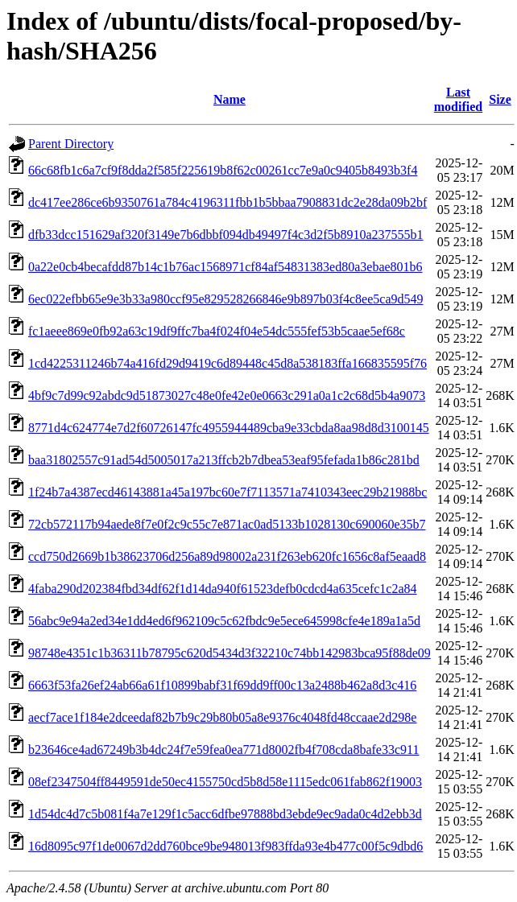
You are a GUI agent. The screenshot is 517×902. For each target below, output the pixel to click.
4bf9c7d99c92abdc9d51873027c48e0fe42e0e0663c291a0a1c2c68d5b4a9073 (226, 395)
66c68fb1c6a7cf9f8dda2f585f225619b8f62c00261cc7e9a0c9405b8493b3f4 (222, 170)
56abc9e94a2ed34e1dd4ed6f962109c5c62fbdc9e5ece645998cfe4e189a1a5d (224, 621)
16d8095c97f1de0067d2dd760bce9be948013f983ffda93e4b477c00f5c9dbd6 (225, 846)
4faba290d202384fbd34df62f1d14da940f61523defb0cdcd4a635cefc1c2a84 (222, 588)
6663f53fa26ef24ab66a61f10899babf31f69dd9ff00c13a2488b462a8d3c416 (222, 685)
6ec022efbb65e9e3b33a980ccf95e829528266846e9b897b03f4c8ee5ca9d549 (226, 299)
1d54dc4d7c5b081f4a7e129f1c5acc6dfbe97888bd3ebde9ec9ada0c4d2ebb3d (225, 814)
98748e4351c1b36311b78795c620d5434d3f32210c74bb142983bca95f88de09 (229, 653)
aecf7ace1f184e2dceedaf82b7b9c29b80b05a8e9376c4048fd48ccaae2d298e (222, 717)
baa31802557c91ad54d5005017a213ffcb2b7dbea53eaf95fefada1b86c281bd (224, 460)
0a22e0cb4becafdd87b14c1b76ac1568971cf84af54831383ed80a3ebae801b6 (225, 267)
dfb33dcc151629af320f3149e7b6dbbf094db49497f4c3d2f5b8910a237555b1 (226, 234)
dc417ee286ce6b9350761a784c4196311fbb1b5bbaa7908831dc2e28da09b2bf (227, 202)
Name (229, 99)
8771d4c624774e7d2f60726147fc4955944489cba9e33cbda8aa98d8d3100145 (228, 428)
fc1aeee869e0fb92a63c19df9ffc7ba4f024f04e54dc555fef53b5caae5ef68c (216, 331)
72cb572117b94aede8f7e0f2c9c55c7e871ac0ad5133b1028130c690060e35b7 (226, 524)
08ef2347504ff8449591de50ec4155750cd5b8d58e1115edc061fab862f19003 (225, 782)
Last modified (458, 99)
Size (500, 99)
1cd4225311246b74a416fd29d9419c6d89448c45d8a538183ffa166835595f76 (227, 363)
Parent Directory (71, 143)
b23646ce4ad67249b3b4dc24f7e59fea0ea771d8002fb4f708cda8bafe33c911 (223, 749)
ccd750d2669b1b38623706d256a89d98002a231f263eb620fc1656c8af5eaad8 (227, 556)
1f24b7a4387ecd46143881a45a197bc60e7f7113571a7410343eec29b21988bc (227, 492)
